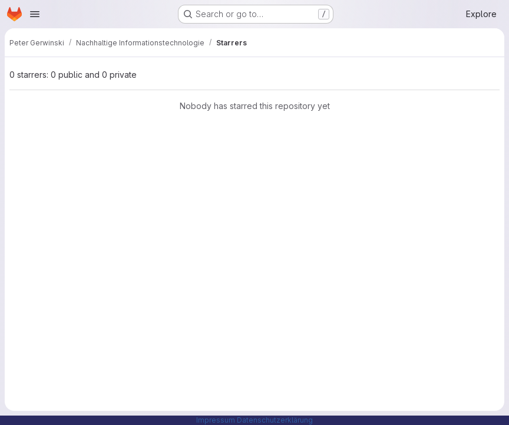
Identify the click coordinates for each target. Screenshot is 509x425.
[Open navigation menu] (34, 14)
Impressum (215, 420)
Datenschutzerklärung (275, 420)
